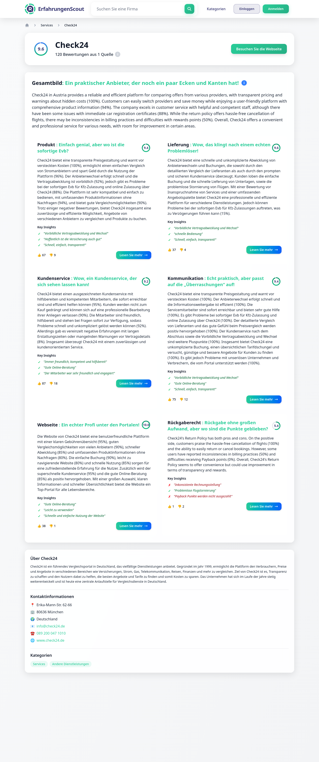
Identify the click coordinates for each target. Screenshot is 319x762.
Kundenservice (54, 278)
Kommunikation (186, 278)
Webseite (48, 425)
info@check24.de (51, 626)
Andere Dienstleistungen (70, 664)
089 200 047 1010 (51, 633)
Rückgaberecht (185, 423)
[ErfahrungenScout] (54, 9)
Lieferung (179, 145)
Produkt (46, 145)
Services (47, 25)
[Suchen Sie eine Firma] (144, 9)
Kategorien (216, 8)
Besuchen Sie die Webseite (259, 49)
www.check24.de (50, 641)
